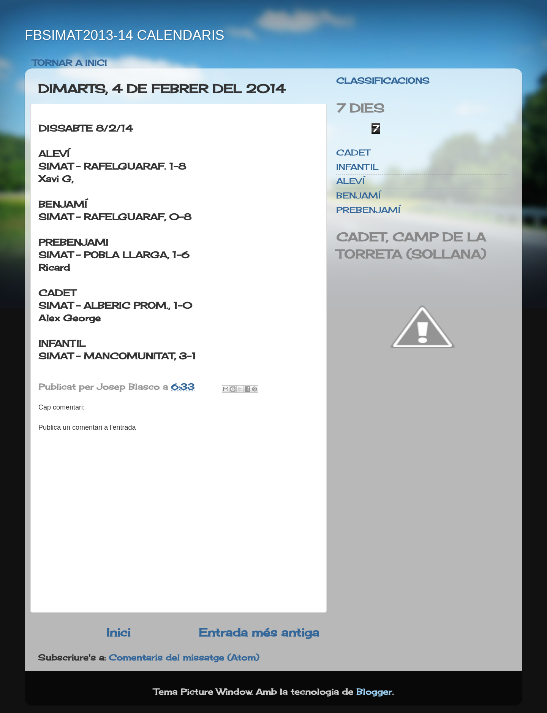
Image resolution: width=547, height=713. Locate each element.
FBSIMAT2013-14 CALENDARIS (124, 35)
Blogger (374, 692)
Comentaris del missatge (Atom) (184, 657)
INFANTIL (357, 167)
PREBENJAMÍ (368, 210)
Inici (118, 632)
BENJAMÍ (358, 195)
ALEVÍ (350, 181)
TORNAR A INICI (69, 63)
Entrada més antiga (259, 632)
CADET (353, 152)
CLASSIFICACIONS (383, 81)
